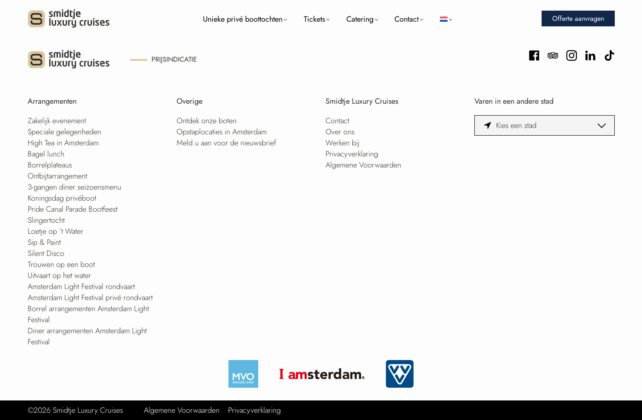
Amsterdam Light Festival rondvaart (81, 286)
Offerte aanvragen (578, 18)
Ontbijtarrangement (57, 176)
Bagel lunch (46, 153)
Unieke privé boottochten (242, 19)
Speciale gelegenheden (64, 131)
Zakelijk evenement (57, 120)
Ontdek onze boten (207, 120)
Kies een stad (516, 125)
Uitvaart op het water (59, 275)
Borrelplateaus (50, 164)
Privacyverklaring (351, 153)
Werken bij (342, 142)
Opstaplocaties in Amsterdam (222, 131)
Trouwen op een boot (61, 264)
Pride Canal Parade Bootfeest (72, 209)
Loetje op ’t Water (55, 231)
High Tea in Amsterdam (63, 142)
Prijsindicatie (174, 59)
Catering (360, 19)
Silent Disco (46, 253)
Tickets (314, 19)
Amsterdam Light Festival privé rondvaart (90, 297)
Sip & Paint (44, 242)
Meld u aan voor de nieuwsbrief (226, 142)
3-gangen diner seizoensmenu (74, 187)
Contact (406, 19)
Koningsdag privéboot (62, 198)
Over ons (339, 131)
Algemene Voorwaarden (363, 164)
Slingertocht (46, 220)
